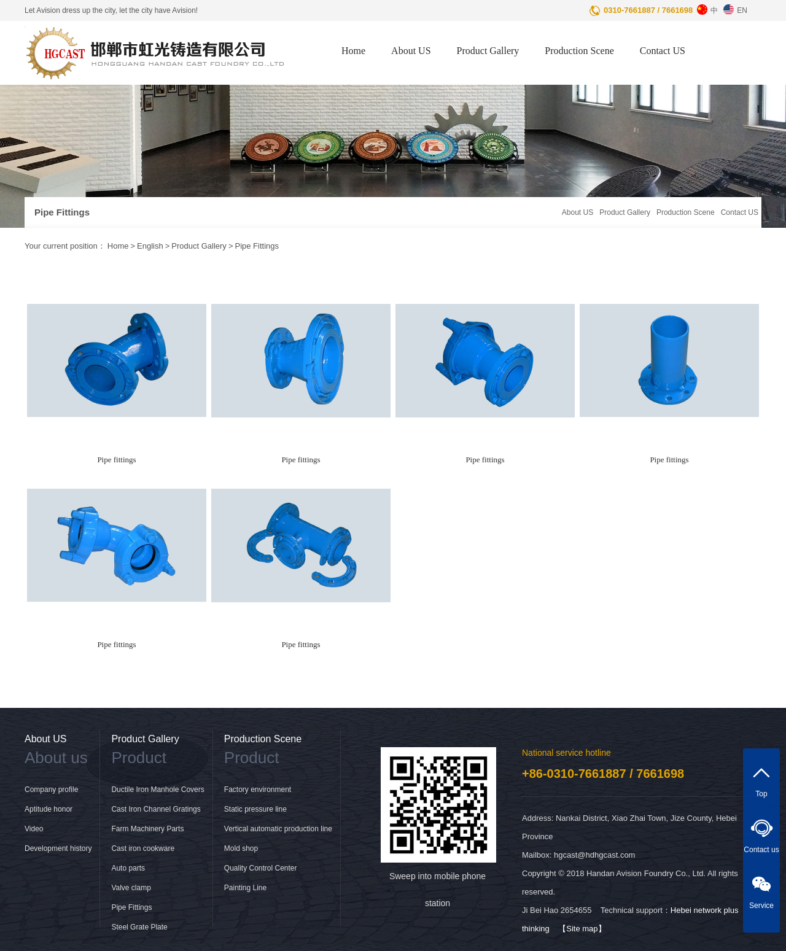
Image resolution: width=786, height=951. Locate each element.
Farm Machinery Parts (147, 829)
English (150, 245)
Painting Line (245, 887)
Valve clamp (130, 887)
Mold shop (241, 848)
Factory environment (257, 789)
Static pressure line (255, 809)
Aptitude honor (48, 809)
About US (410, 50)
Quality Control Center (260, 868)
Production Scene (579, 50)
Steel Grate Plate (139, 927)
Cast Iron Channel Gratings (155, 809)
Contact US (662, 50)
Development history (58, 848)
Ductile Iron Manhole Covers (157, 789)
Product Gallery (488, 50)
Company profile (51, 789)
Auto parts (128, 868)
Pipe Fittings (257, 245)
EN (733, 7)
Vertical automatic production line (278, 829)
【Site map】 (581, 928)
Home (353, 50)
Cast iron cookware (142, 848)
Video (34, 829)
